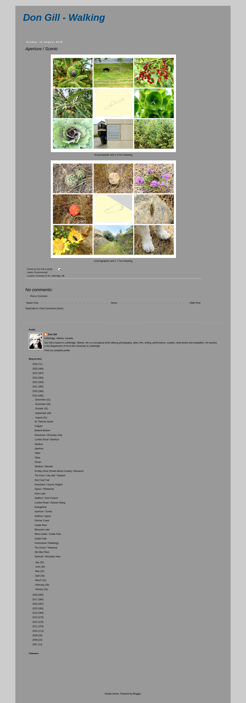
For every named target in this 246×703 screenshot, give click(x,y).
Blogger (137, 693)
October (39, 408)
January (39, 589)
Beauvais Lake (42, 529)
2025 (35, 368)
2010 (35, 631)
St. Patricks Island (44, 421)
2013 (35, 617)
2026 (35, 364)
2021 (35, 386)
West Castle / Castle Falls (48, 534)
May (37, 571)
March (38, 580)
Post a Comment (38, 296)
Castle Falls (41, 538)
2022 (35, 382)
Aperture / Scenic (43, 511)
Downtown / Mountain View (48, 435)
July (37, 562)
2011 (35, 626)
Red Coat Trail (42, 480)
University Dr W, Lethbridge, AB (49, 276)
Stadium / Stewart (44, 466)
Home (114, 303)
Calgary (38, 426)
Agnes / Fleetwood (44, 489)
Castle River (41, 525)
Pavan (38, 462)
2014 (35, 613)
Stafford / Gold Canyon (46, 498)
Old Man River (42, 552)
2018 (35, 594)
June (38, 566)
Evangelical (40, 507)
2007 (35, 644)
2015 (35, 608)
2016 (35, 604)
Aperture (39, 448)
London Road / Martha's (47, 439)
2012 (35, 622)
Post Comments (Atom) (51, 308)
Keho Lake (40, 493)
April (37, 575)
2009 (35, 635)
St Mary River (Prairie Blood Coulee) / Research (59, 471)
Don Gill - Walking (64, 17)
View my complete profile (57, 350)
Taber (37, 453)
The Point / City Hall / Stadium (50, 475)
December (41, 399)
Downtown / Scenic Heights (49, 484)
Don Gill (52, 334)
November (41, 404)
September (41, 413)
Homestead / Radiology (47, 543)
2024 (35, 373)
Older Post (194, 303)
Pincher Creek (42, 520)
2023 (35, 377)
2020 (35, 391)
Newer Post (32, 303)
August (39, 417)
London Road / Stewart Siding (50, 502)
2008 (35, 640)
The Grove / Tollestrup (46, 547)
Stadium (39, 444)
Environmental (40, 272)
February (40, 584)
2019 (35, 395)
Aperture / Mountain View (48, 556)
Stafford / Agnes (43, 516)
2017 (35, 599)
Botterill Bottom (42, 430)
